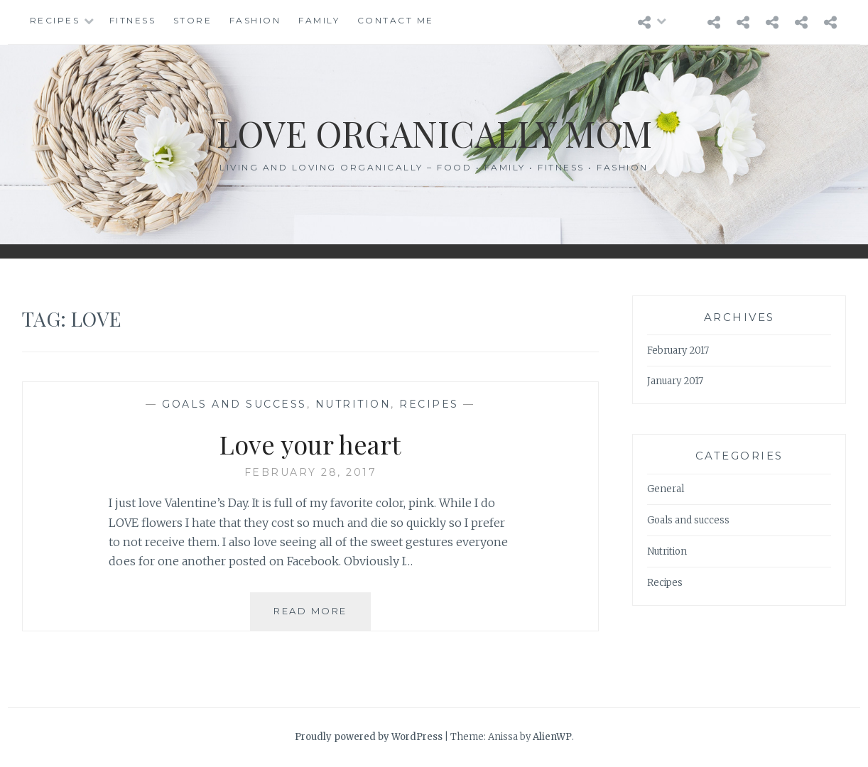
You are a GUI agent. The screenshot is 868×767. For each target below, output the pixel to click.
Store (192, 20)
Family (319, 20)
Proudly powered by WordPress (369, 737)
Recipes (55, 20)
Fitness (132, 20)
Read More (315, 617)
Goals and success (234, 404)
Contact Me (395, 20)
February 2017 (678, 350)
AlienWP (552, 737)
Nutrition (353, 404)
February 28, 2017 (310, 472)
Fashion (255, 20)
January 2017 (675, 381)
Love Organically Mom (434, 133)
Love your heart (310, 444)
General (665, 489)
